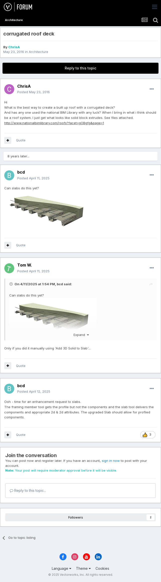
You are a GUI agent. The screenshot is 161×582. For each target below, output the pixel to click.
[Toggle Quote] (11, 284)
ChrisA (14, 47)
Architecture (38, 52)
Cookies (102, 568)
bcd (60, 284)
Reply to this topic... (28, 490)
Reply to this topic (80, 68)
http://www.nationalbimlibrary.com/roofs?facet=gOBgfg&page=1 (54, 123)
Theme (83, 568)
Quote (21, 140)
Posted (33, 92)
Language (61, 568)
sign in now (111, 461)
